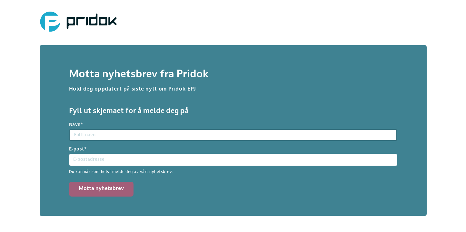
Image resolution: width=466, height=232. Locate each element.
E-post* (78, 149)
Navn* (76, 125)
